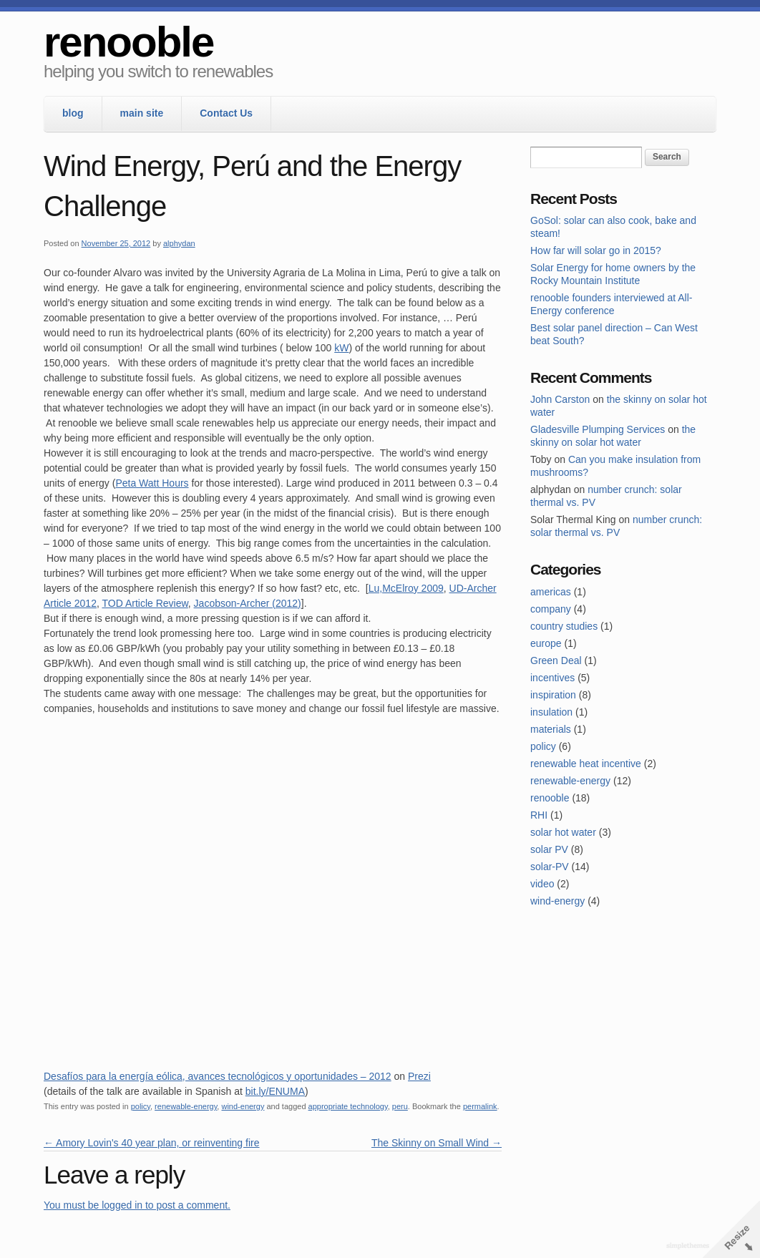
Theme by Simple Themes (689, 1246)
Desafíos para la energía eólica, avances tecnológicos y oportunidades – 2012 (217, 1076)
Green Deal (556, 660)
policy (140, 1106)
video (542, 883)
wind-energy (242, 1106)
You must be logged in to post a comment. (137, 1205)
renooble (128, 42)
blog (73, 113)
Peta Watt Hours (151, 483)
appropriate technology (348, 1106)
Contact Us (226, 113)
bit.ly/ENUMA (275, 1091)
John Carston (560, 399)
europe (546, 643)
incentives (552, 677)
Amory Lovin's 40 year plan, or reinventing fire (152, 1143)
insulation (551, 712)
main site (142, 113)
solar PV (549, 849)
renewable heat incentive (585, 763)
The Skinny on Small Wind (436, 1143)
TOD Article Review (144, 603)
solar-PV (549, 866)
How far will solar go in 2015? (595, 250)
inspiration (553, 695)
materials (550, 729)
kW (341, 347)
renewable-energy (186, 1106)
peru (400, 1106)
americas (550, 592)
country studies (564, 626)
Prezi (419, 1076)
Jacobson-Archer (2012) (247, 603)
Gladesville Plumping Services (597, 429)
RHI (538, 815)
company (550, 609)
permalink (480, 1106)
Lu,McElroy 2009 (406, 588)
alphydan (179, 243)
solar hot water (563, 832)
